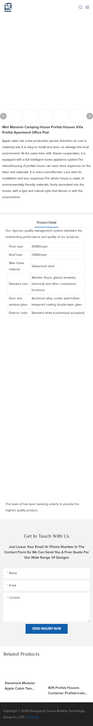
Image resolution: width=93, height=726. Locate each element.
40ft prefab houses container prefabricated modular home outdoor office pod (67, 691)
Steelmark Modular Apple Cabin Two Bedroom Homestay (21, 686)
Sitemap (33, 717)
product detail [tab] (46, 222)
